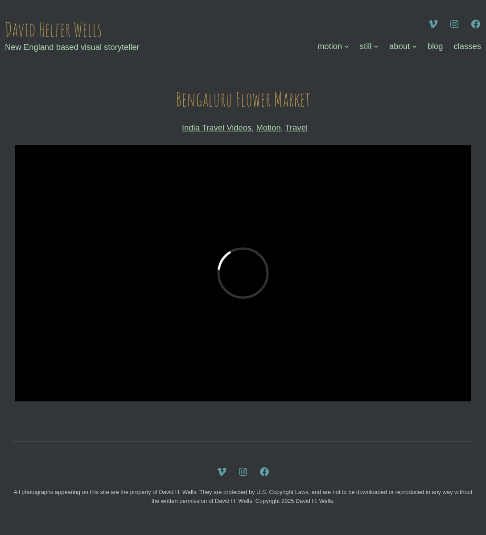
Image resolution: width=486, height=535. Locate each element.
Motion (268, 127)
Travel (296, 127)
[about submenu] (414, 46)
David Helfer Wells (53, 29)
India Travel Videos (216, 127)
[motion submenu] (346, 46)
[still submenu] (376, 46)
